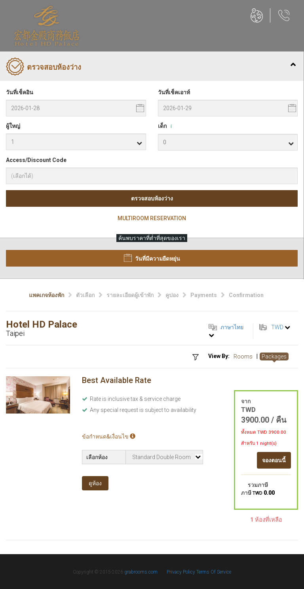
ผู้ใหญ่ (13, 126)
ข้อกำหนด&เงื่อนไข (108, 436)
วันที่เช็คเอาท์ (174, 92)
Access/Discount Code (36, 160)
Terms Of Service (213, 572)
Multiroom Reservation (152, 218)
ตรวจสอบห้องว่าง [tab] (151, 67)
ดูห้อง (95, 483)
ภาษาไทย (231, 327)
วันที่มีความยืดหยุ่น (152, 258)
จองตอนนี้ (274, 460)
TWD (277, 327)
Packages (274, 356)
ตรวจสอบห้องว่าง (152, 198)
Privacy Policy (181, 572)
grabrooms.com (141, 572)
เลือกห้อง (97, 457)
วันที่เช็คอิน (19, 92)
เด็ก (166, 126)
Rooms (243, 356)
